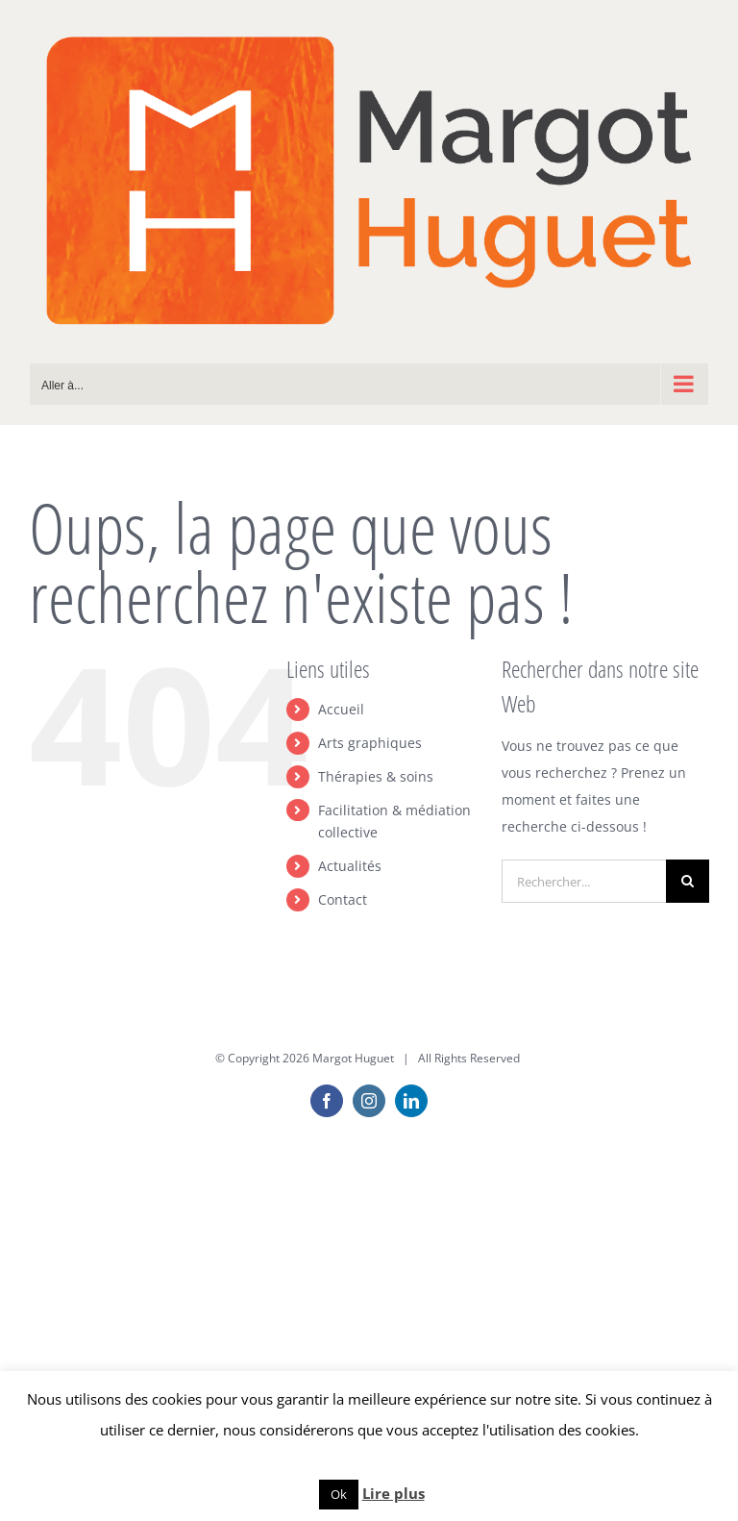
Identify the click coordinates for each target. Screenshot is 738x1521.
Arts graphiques (370, 743)
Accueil (341, 709)
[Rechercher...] (584, 881)
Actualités (349, 866)
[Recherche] (687, 881)
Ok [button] (339, 1494)
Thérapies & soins (375, 776)
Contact (342, 899)
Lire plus (393, 1493)
